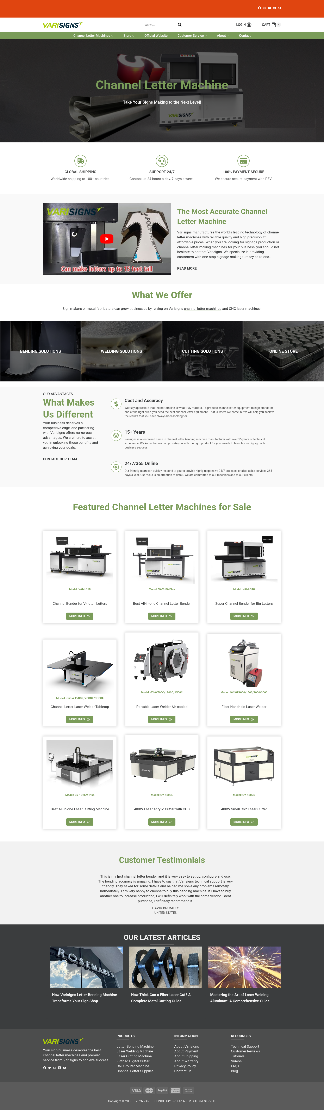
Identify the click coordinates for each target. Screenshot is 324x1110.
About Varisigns (186, 1046)
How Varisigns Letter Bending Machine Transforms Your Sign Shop (84, 998)
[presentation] (86, 967)
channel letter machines (202, 308)
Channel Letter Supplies (135, 1071)
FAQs (235, 1066)
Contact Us (182, 1071)
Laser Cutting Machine (134, 1056)
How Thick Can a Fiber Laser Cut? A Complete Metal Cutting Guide (161, 998)
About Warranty (186, 1061)
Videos (236, 1061)
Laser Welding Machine (135, 1051)
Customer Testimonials (162, 860)
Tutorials (238, 1056)
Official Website (156, 36)
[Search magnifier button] (180, 25)
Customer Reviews (245, 1051)
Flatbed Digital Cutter (133, 1061)
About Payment (186, 1051)
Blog (234, 1071)
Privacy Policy (185, 1066)
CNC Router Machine (133, 1066)
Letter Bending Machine (135, 1046)
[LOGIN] (243, 24)
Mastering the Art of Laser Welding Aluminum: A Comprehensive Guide (239, 998)
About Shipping (186, 1056)
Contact (245, 36)
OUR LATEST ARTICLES (162, 937)
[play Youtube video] (107, 239)
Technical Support (245, 1046)
